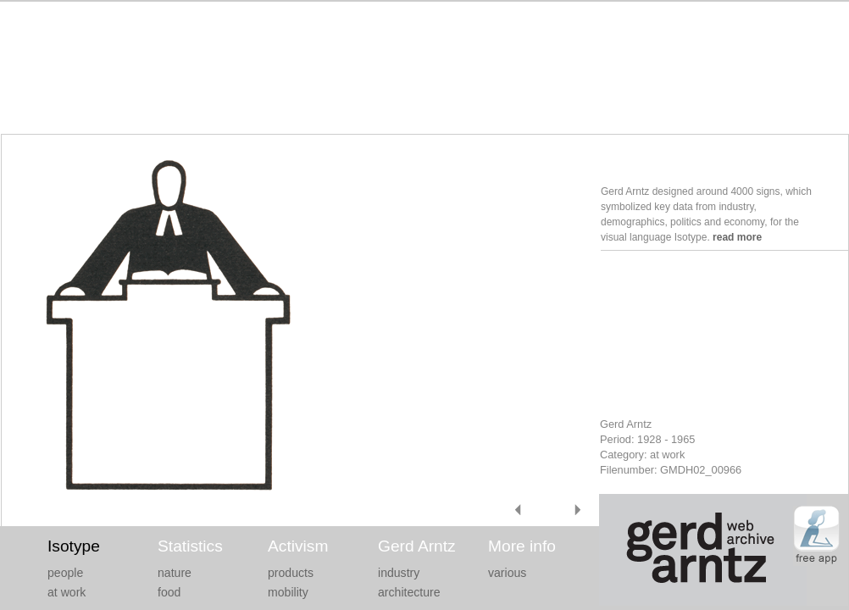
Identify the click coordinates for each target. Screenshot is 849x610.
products (291, 573)
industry (398, 573)
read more (737, 237)
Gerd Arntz (417, 546)
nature (174, 573)
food (169, 592)
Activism (298, 546)
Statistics (190, 546)
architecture (409, 592)
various (507, 573)
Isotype (73, 546)
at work (66, 592)
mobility (288, 592)
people (65, 573)
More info (522, 546)
